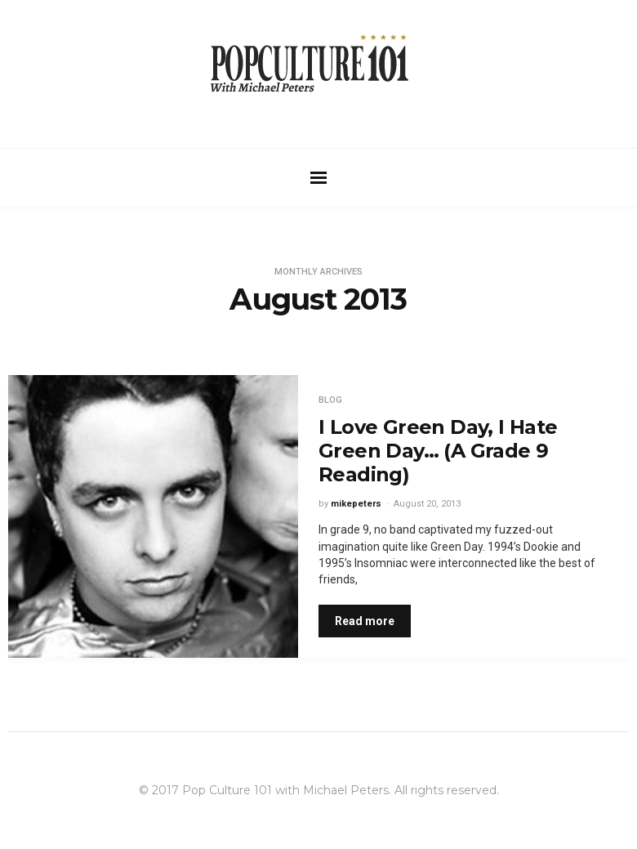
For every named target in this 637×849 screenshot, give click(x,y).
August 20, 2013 (427, 503)
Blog (330, 399)
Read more (364, 621)
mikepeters (356, 503)
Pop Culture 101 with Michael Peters (285, 790)
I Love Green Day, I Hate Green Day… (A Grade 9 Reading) (438, 450)
